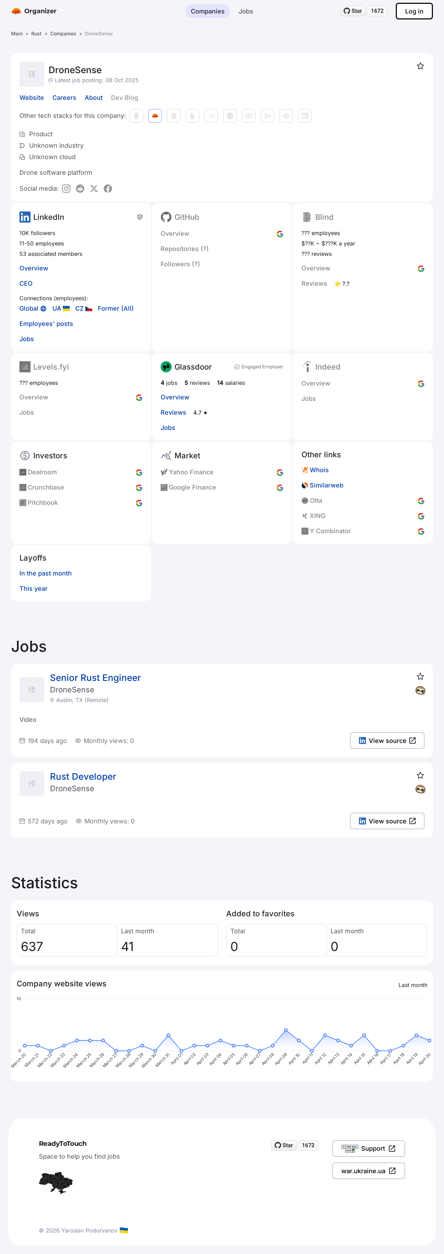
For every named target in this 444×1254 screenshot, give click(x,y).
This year (33, 588)
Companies (208, 11)
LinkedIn (48, 217)
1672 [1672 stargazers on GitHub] (377, 11)
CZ (79, 308)
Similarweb (326, 485)
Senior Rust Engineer (95, 677)
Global (29, 308)
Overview (33, 268)
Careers (64, 97)
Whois (319, 470)
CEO (26, 283)
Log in (414, 11)
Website (31, 97)
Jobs (246, 11)
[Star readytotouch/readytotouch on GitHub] (353, 11)
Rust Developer (83, 776)
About (94, 97)
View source (387, 740)
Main (17, 33)
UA (56, 308)
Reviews (173, 412)
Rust (36, 33)
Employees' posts (46, 323)
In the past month (45, 573)
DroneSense (72, 689)
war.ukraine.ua (368, 1171)
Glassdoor (193, 366)
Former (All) (116, 308)
